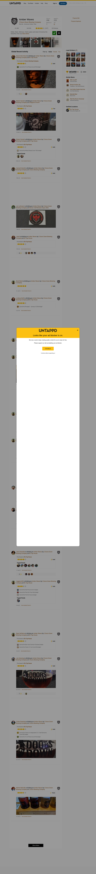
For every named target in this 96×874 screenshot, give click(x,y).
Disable (48, 348)
